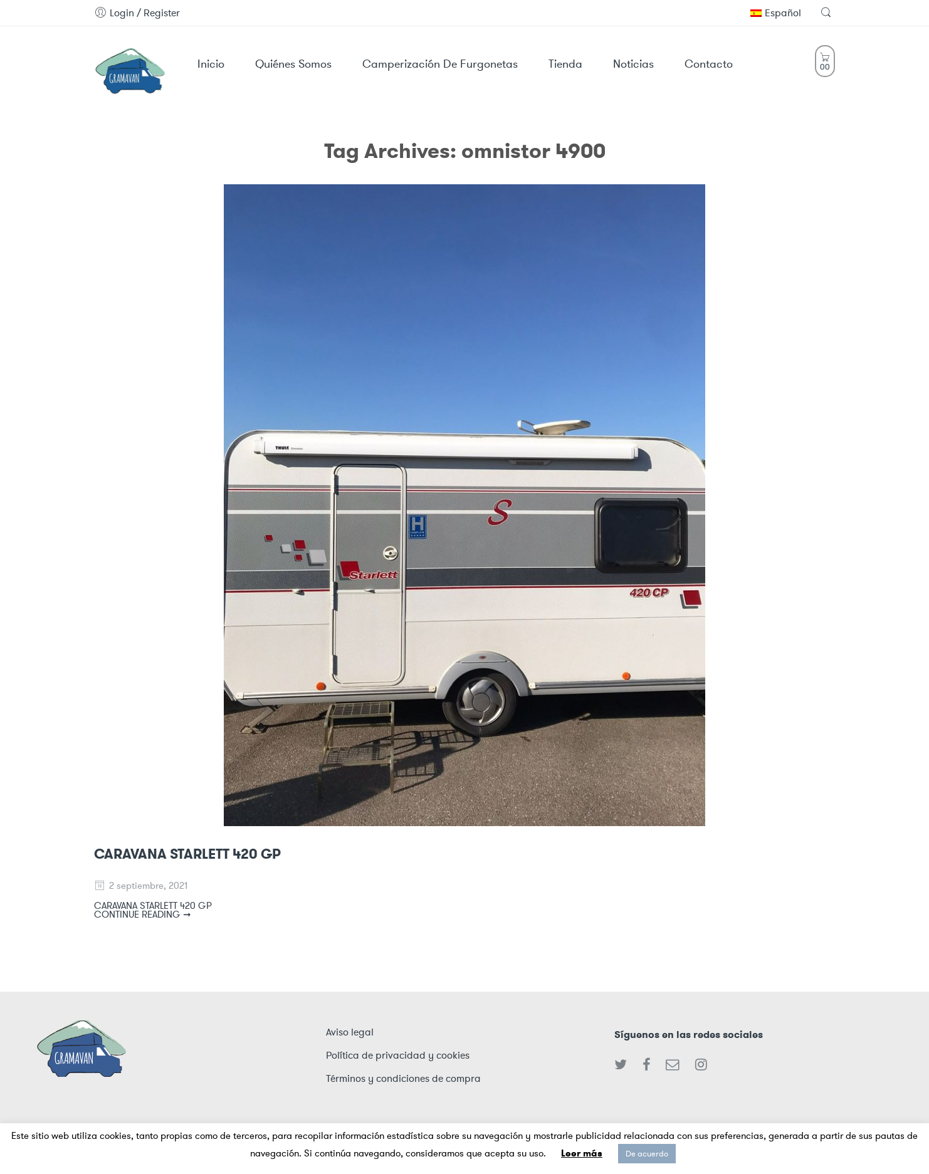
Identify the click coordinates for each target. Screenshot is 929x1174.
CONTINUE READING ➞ (142, 914)
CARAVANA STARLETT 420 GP (187, 854)
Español (775, 13)
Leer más (581, 1153)
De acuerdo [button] (647, 1154)
